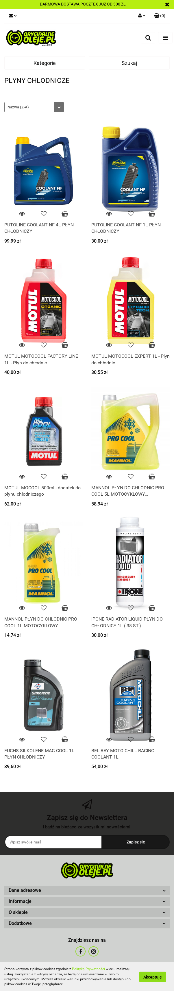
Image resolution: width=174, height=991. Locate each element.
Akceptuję (152, 976)
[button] (87, 890)
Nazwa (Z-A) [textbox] (18, 107)
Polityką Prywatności (88, 969)
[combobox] (34, 107)
